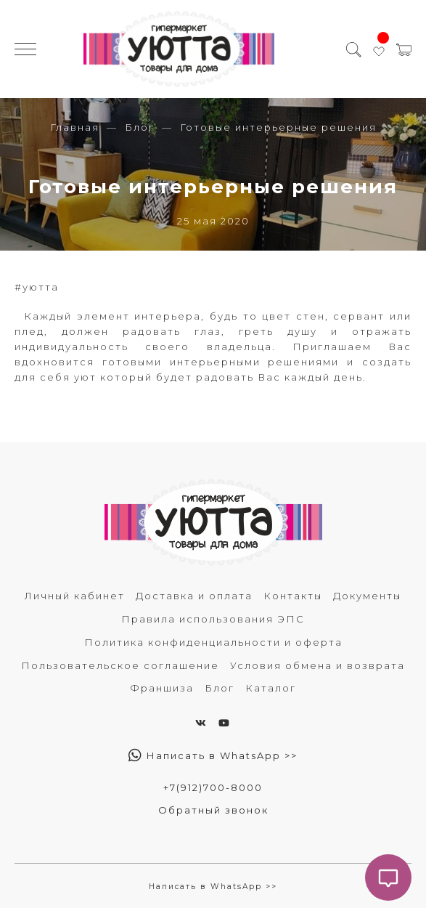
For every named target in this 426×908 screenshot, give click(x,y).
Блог (140, 127)
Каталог (270, 688)
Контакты (292, 595)
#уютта (37, 287)
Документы (367, 595)
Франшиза (162, 688)
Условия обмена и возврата (317, 665)
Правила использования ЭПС (213, 619)
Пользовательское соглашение (120, 665)
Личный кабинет (75, 595)
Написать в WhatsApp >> (213, 755)
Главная (74, 127)
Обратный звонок (213, 810)
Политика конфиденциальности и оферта (213, 642)
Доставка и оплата (194, 595)
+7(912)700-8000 (213, 787)
